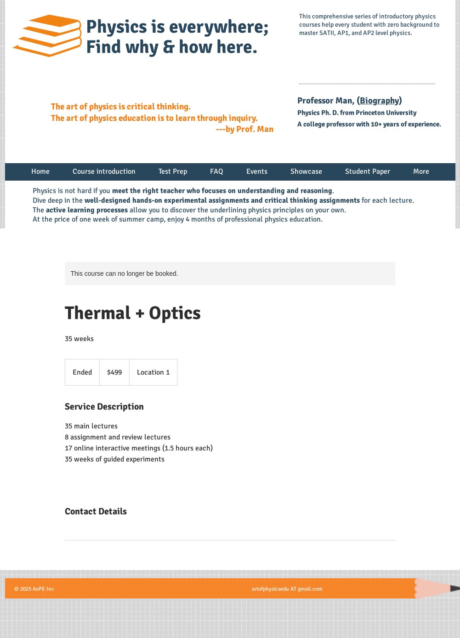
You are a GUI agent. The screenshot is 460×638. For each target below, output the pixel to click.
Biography (379, 100)
